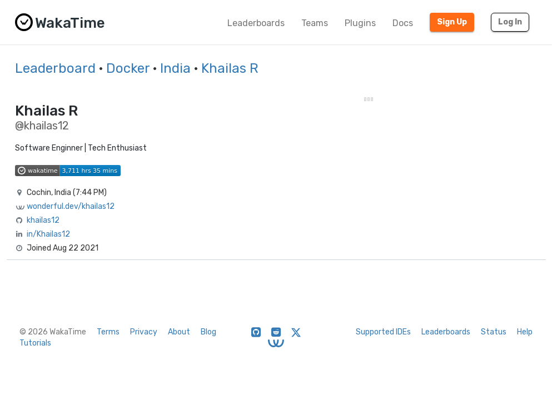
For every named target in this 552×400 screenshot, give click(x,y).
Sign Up (452, 22)
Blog (208, 332)
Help (525, 332)
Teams (314, 23)
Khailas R (229, 68)
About (179, 332)
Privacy (143, 332)
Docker (128, 68)
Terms (108, 332)
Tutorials (35, 343)
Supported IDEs (383, 332)
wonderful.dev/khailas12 (71, 206)
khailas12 (43, 220)
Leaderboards (256, 23)
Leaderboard (55, 68)
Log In (510, 22)
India (175, 68)
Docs (402, 23)
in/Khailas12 (48, 234)
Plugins (360, 23)
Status (493, 332)
